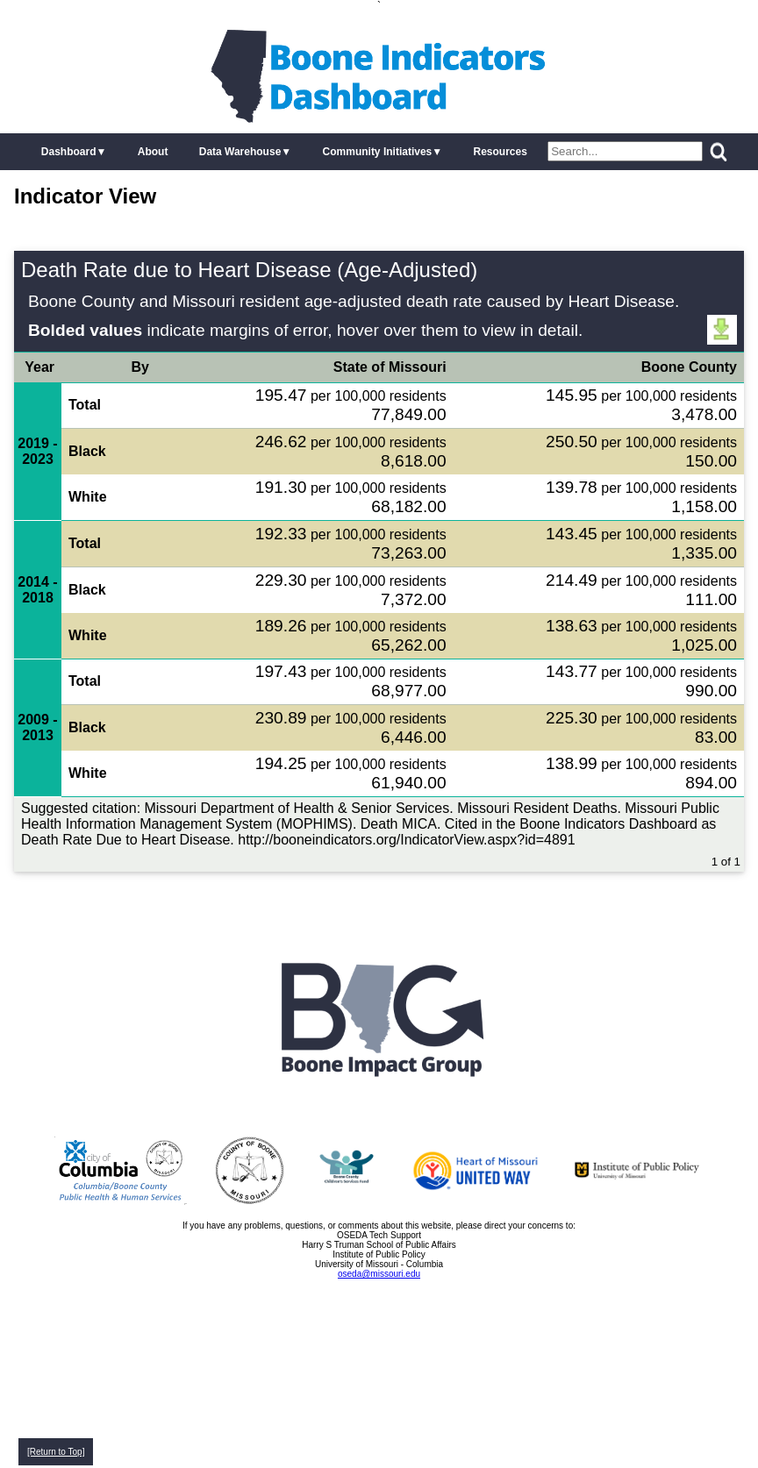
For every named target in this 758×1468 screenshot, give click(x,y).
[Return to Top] (55, 1452)
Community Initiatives (378, 152)
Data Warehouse (240, 152)
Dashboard (69, 152)
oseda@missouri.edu (379, 1274)
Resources (499, 152)
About (153, 152)
